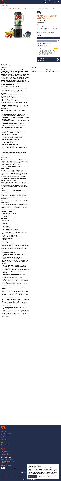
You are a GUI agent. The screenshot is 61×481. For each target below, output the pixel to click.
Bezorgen (3, 448)
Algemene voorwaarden (6, 476)
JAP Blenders (20, 8)
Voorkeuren (51, 476)
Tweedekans (4, 439)
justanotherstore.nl (6, 465)
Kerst (2, 437)
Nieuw (38, 32)
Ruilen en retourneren (6, 451)
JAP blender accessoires (30, 8)
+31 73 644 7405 (5, 462)
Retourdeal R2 (51, 32)
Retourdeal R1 (44, 32)
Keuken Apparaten (5, 434)
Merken (7, 8)
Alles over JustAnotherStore (7, 459)
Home (2, 8)
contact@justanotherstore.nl (8, 461)
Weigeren (42, 476)
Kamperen (3, 436)
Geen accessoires (41, 28)
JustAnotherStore (5, 464)
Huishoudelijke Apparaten (6, 433)
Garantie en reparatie (6, 453)
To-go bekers (49, 28)
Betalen (2, 450)
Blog (2, 442)
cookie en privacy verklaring (49, 473)
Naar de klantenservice (6, 454)
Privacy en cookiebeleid (18, 476)
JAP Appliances (13, 8)
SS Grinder (55, 28)
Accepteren (32, 476)
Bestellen (3, 447)
